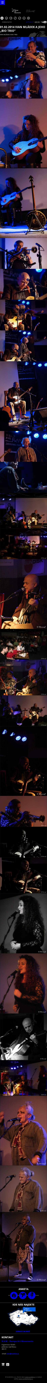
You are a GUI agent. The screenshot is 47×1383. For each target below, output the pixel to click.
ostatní (28, 18)
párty (11, 18)
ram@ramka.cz (13, 1354)
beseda (20, 18)
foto (14, 1295)
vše (2, 18)
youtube (44, 22)
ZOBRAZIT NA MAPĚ (23, 1319)
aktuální (29, 22)
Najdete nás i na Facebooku (3, 1364)
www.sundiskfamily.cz (26, 1379)
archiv (37, 22)
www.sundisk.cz (30, 1377)
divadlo (15, 18)
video (23, 1295)
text (31, 1295)
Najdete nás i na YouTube (7, 1364)
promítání (24, 18)
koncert (6, 18)
